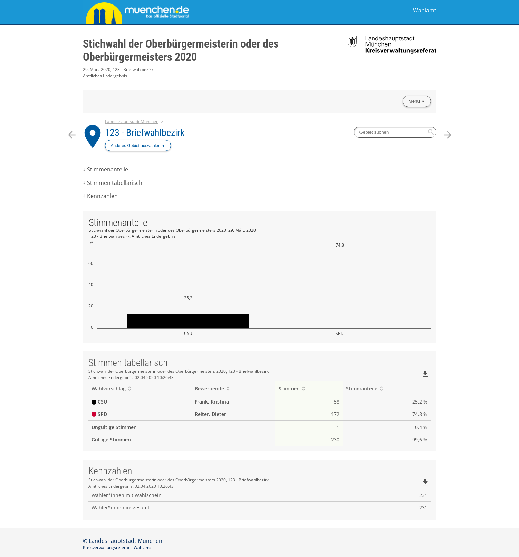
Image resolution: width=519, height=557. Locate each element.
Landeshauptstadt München (131, 122)
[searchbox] (395, 132)
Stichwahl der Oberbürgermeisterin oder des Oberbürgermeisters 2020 (181, 50)
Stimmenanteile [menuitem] (107, 169)
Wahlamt (424, 10)
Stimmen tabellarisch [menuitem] (114, 183)
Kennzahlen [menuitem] (102, 196)
